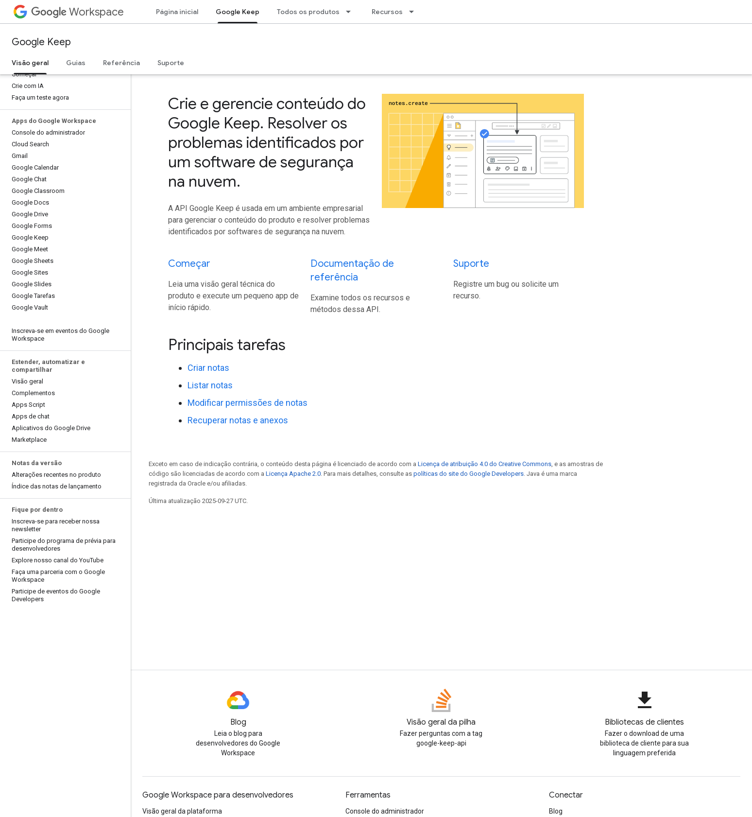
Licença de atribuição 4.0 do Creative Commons (484, 464)
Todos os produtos (308, 11)
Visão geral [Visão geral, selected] (30, 62)
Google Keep (41, 42)
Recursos (387, 11)
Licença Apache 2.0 (293, 473)
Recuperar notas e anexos (238, 420)
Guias (75, 62)
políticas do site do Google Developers (468, 473)
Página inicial (177, 11)
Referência (121, 62)
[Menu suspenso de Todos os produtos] (351, 11)
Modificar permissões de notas (248, 403)
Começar (189, 264)
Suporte (170, 62)
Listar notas (210, 385)
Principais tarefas (227, 344)
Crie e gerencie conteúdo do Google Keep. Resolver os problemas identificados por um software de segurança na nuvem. (267, 142)
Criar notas (208, 368)
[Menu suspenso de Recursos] (414, 11)
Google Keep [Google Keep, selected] (237, 11)
